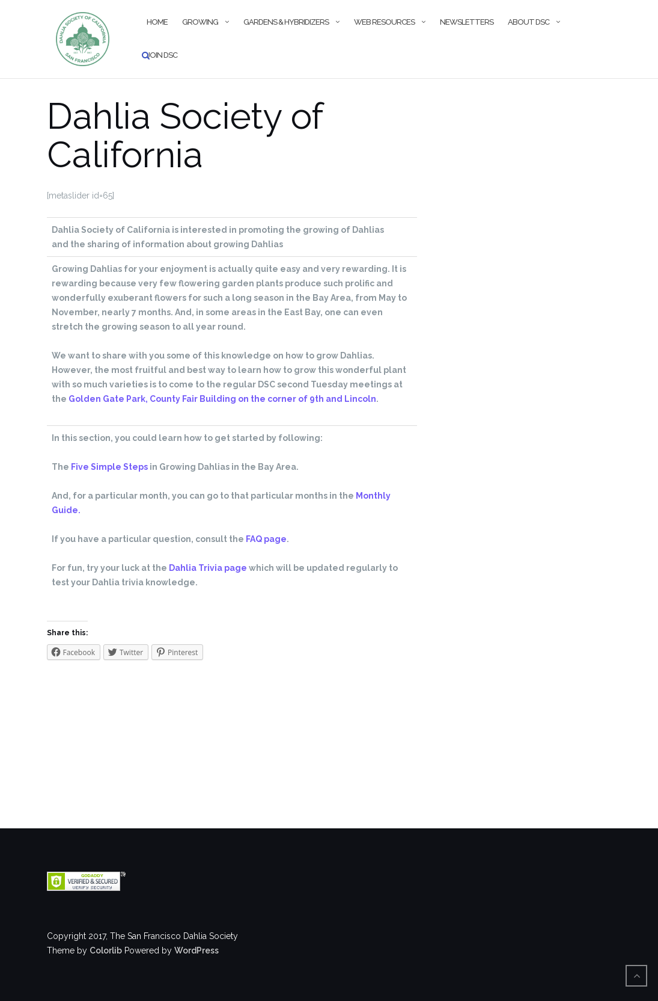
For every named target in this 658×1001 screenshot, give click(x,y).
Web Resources (384, 21)
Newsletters (466, 21)
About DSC (528, 21)
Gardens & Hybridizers (286, 21)
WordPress (196, 950)
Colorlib (106, 950)
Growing (200, 21)
